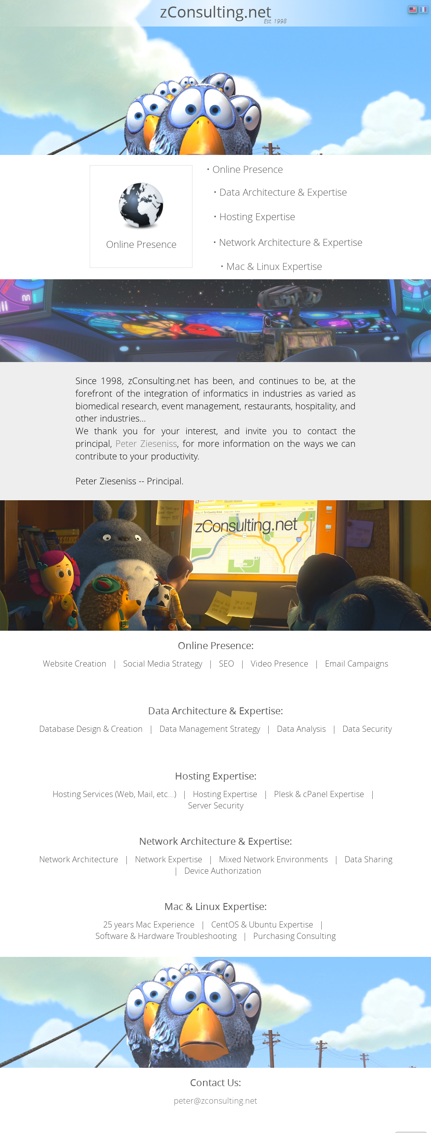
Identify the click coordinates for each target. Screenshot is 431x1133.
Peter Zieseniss (146, 443)
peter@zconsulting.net (215, 1100)
